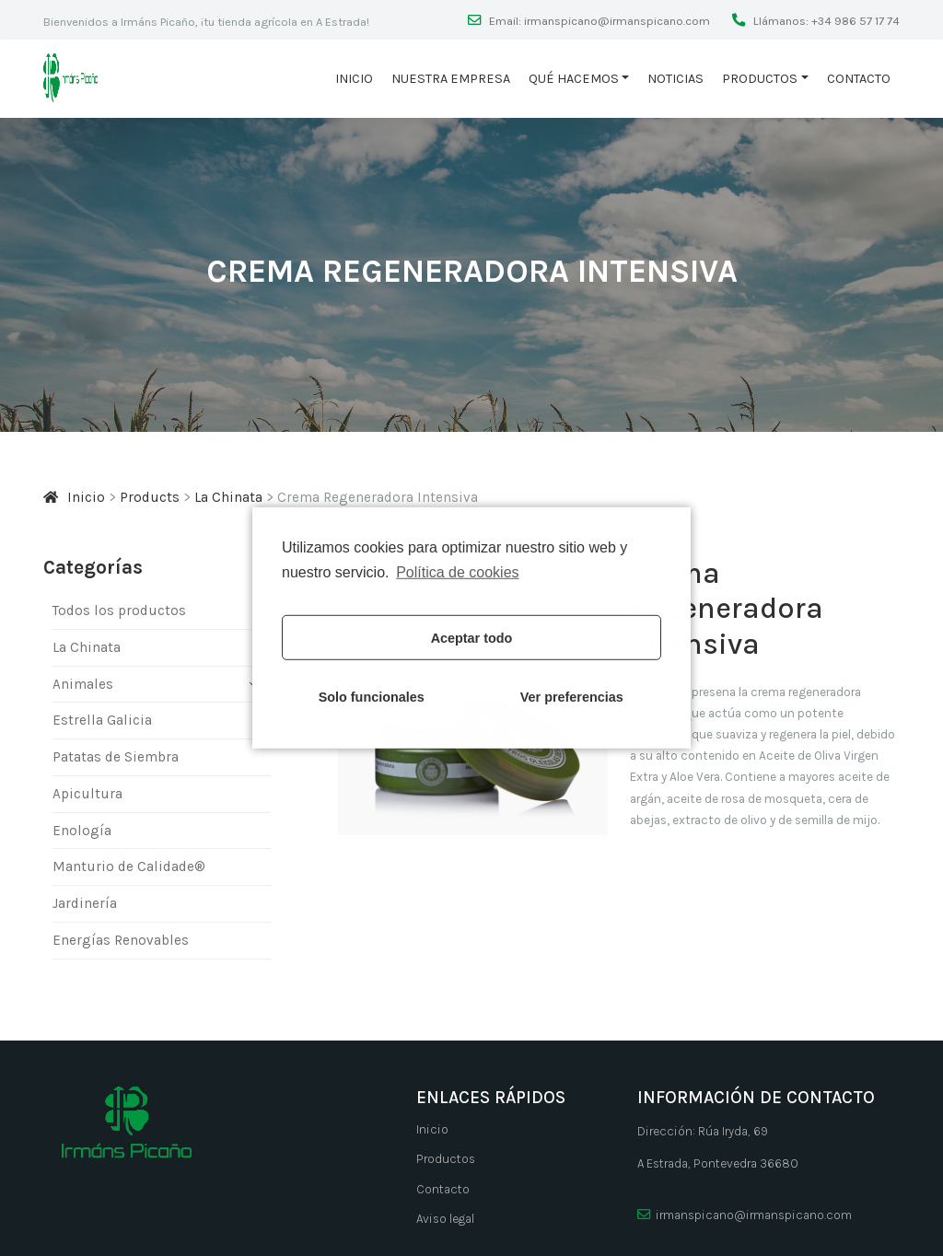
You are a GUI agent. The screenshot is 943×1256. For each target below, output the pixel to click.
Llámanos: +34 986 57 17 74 (825, 21)
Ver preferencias (571, 697)
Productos (759, 79)
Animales (82, 684)
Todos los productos (119, 610)
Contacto (859, 79)
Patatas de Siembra (115, 757)
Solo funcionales (372, 697)
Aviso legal (445, 1219)
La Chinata (86, 647)
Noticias (675, 79)
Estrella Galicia (102, 720)
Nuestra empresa (450, 79)
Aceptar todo (472, 638)
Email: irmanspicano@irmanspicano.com (598, 21)
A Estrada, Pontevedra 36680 (717, 1163)
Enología (81, 830)
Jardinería (84, 903)
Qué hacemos (574, 79)
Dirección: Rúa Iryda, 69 (702, 1131)
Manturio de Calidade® (128, 867)
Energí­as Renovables (120, 940)
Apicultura (87, 793)
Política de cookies (457, 572)
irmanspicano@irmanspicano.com (744, 1215)
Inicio (354, 79)
